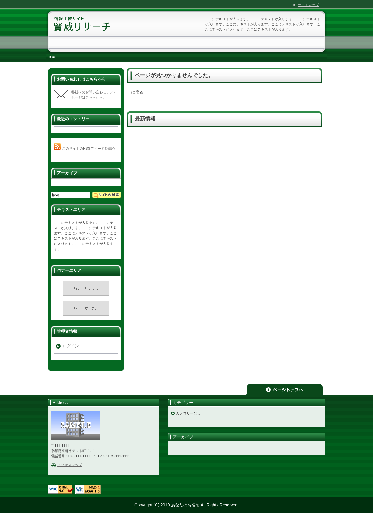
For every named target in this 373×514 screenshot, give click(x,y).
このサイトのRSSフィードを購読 (88, 149)
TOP (51, 57)
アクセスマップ (69, 465)
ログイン (71, 346)
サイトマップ (308, 5)
